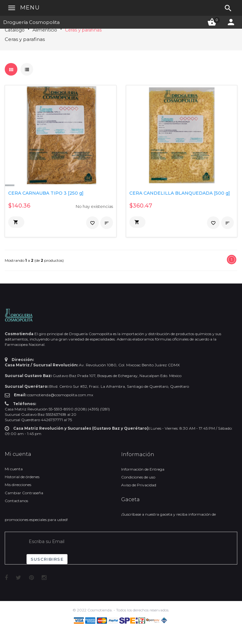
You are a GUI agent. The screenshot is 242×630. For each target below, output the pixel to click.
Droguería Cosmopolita (31, 22)
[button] (16, 222)
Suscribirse (47, 559)
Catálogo (15, 30)
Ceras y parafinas (83, 30)
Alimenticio (44, 30)
